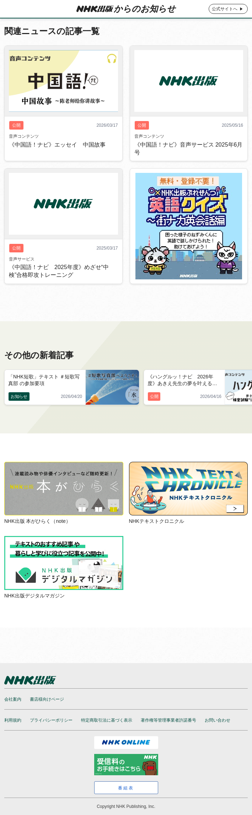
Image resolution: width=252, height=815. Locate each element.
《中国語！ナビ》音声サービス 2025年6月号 (188, 157)
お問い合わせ (217, 720)
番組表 (126, 788)
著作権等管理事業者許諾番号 (168, 720)
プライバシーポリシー (51, 720)
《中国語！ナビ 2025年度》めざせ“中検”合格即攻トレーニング (59, 280)
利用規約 (12, 720)
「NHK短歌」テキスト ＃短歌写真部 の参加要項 (44, 380)
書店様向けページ (47, 699)
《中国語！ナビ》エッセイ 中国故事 (57, 154)
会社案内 (12, 699)
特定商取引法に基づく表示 (106, 720)
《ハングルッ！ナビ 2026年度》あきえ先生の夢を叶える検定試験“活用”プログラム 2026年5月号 (184, 380)
